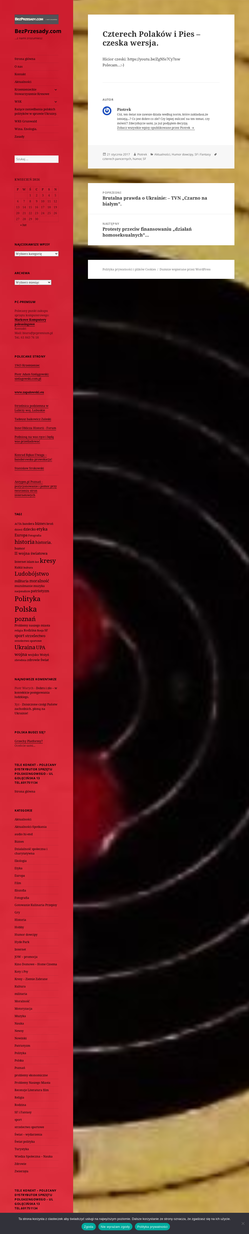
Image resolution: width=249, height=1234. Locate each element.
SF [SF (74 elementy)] (46, 630)
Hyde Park (22, 942)
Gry (17, 912)
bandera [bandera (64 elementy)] (28, 524)
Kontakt (20, 74)
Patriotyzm (22, 1046)
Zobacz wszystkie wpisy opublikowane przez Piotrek (154, 128)
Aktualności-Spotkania (31, 827)
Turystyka (22, 1149)
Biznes (19, 841)
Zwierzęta (21, 1171)
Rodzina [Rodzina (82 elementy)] (30, 630)
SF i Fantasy (23, 1112)
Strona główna (25, 59)
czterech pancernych (117, 159)
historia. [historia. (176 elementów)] (43, 542)
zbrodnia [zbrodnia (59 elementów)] (20, 660)
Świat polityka (25, 1141)
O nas (18, 66)
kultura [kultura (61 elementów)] (28, 567)
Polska (19, 1060)
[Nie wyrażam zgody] (242, 1223)
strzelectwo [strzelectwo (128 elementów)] (35, 635)
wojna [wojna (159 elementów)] (21, 654)
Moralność (22, 1001)
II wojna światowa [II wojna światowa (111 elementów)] (31, 553)
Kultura (20, 986)
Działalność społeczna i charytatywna (31, 851)
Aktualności (23, 82)
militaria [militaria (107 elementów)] (22, 581)
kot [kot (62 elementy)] (37, 562)
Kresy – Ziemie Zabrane (31, 979)
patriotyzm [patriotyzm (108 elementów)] (40, 591)
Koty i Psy (21, 971)
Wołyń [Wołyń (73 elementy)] (44, 655)
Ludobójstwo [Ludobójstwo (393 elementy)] (32, 573)
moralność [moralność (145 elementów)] (39, 581)
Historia (20, 920)
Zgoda (88, 1227)
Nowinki (21, 1038)
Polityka (20, 1053)
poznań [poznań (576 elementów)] (25, 619)
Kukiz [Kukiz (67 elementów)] (19, 567)
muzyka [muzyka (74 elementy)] (39, 586)
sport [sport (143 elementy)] (19, 635)
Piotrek (142, 154)
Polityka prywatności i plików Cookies (129, 269)
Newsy (19, 1031)
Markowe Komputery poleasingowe (30, 322)
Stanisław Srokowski (29, 468)
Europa (20, 875)
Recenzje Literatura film (32, 1090)
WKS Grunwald (26, 121)
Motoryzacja (23, 1008)
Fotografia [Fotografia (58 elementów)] (34, 535)
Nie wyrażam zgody (115, 1227)
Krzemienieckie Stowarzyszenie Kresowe (32, 91)
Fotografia (22, 898)
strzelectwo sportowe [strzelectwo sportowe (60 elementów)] (28, 641)
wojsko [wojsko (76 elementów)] (33, 655)
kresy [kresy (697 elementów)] (48, 560)
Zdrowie (20, 1164)
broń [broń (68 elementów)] (49, 524)
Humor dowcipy (26, 934)
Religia (19, 1097)
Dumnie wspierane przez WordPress (185, 269)
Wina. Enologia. (26, 129)
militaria (21, 994)
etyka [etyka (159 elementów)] (42, 529)
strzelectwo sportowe (29, 1127)
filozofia (20, 890)
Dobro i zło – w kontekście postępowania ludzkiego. (36, 692)
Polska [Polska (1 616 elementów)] (26, 609)
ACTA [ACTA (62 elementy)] (18, 524)
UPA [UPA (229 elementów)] (40, 647)
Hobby (19, 927)
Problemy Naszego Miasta (32, 1083)
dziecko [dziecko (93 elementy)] (29, 529)
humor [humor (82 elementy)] (20, 548)
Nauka (19, 1023)
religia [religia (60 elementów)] (19, 630)
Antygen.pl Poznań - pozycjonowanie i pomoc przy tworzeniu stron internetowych (36, 488)
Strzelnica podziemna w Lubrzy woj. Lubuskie (31, 408)
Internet (20, 949)
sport (18, 1120)
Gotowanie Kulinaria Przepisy (36, 905)
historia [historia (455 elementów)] (25, 542)
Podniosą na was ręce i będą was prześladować (34, 439)
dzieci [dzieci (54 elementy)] (18, 529)
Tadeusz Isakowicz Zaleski (33, 419)
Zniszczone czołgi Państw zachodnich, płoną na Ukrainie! (36, 708)
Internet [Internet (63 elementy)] (20, 562)
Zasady (19, 136)
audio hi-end (24, 834)
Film (18, 883)
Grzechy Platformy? (29, 741)
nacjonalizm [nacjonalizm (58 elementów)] (22, 591)
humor (137, 159)
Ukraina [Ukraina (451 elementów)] (25, 647)
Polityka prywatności (152, 1227)
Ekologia (21, 861)
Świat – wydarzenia (28, 1134)
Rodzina (20, 1105)
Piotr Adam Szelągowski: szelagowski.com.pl (32, 376)
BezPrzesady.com (38, 31)
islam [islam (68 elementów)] (30, 562)
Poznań (20, 1068)
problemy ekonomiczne (31, 1075)
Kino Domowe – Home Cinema (36, 964)
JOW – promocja (26, 957)
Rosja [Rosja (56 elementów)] (40, 630)
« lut (23, 225)
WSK (18, 101)
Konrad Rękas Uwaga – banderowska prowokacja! (33, 457)
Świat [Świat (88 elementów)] (45, 660)
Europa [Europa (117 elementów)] (21, 534)
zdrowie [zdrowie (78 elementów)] (33, 660)
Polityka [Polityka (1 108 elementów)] (28, 598)
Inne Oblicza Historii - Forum (35, 428)
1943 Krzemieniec (27, 365)
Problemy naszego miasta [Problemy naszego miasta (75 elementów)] (32, 625)
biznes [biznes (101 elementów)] (40, 523)
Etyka (18, 868)
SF (144, 159)
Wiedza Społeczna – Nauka (34, 1156)
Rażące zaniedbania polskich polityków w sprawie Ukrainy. (36, 111)
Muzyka (20, 1016)
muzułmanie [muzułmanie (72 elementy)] (24, 586)
